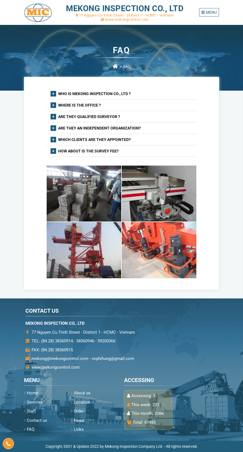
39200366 (106, 340)
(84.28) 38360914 (57, 340)
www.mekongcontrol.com (56, 367)
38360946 (85, 340)
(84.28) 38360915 (57, 349)
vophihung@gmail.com (113, 358)
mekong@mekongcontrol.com (60, 358)
